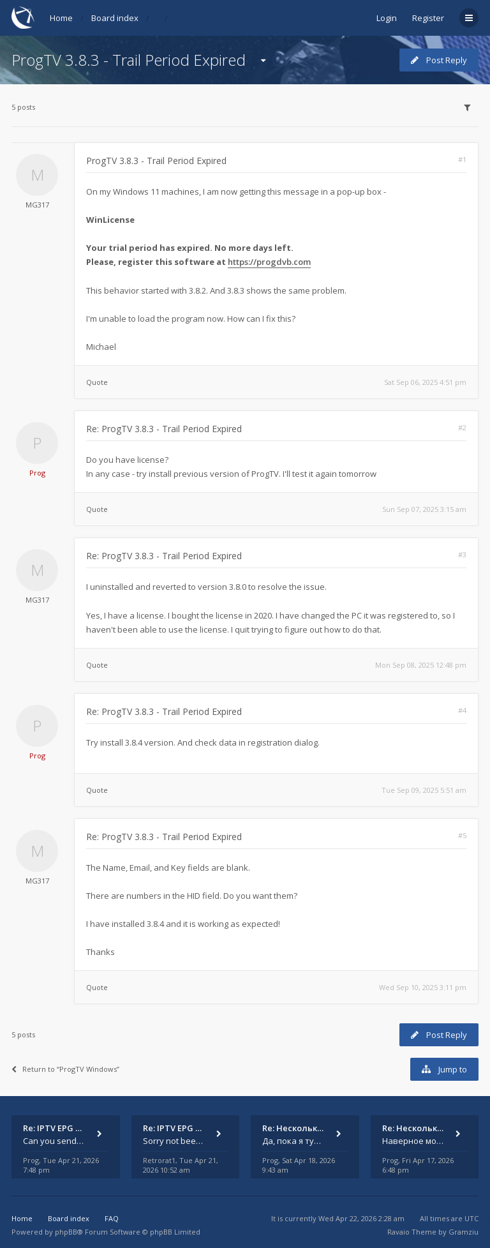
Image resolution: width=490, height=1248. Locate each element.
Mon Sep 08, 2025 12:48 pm (420, 665)
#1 (462, 159)
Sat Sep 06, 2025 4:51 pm (425, 382)
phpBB (66, 1232)
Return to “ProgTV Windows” (65, 1069)
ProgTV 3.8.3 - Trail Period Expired (128, 59)
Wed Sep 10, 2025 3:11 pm (422, 987)
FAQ (112, 1218)
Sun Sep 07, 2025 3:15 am (424, 509)
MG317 (37, 204)
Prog (37, 472)
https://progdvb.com (269, 261)
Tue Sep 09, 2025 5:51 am (424, 790)
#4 (462, 710)
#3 (462, 554)
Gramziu (464, 1232)
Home (61, 18)
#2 (462, 427)
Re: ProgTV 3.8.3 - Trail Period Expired (164, 429)
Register (428, 18)
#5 (462, 835)
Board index (114, 18)
